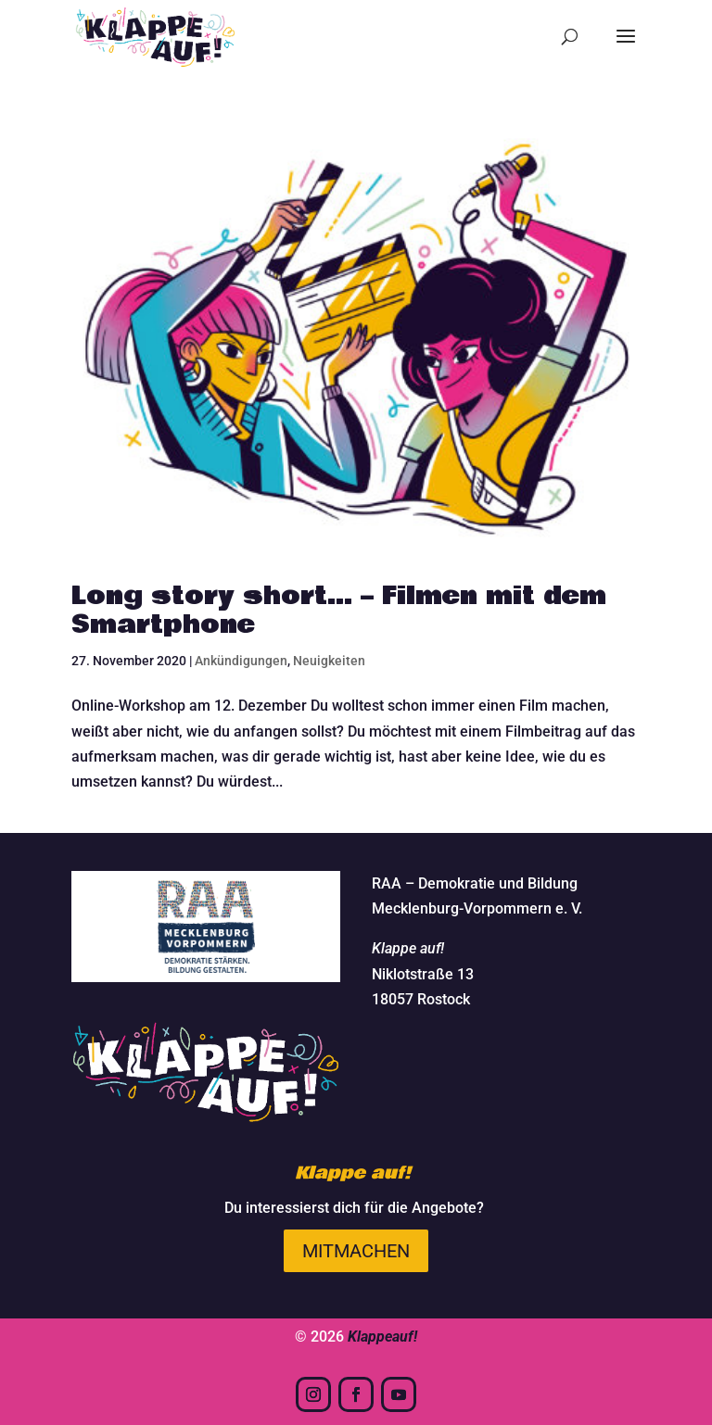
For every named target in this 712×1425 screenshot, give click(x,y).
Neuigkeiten (329, 660)
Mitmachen (356, 1251)
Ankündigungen (241, 660)
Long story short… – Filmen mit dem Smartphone (338, 610)
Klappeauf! (382, 1336)
